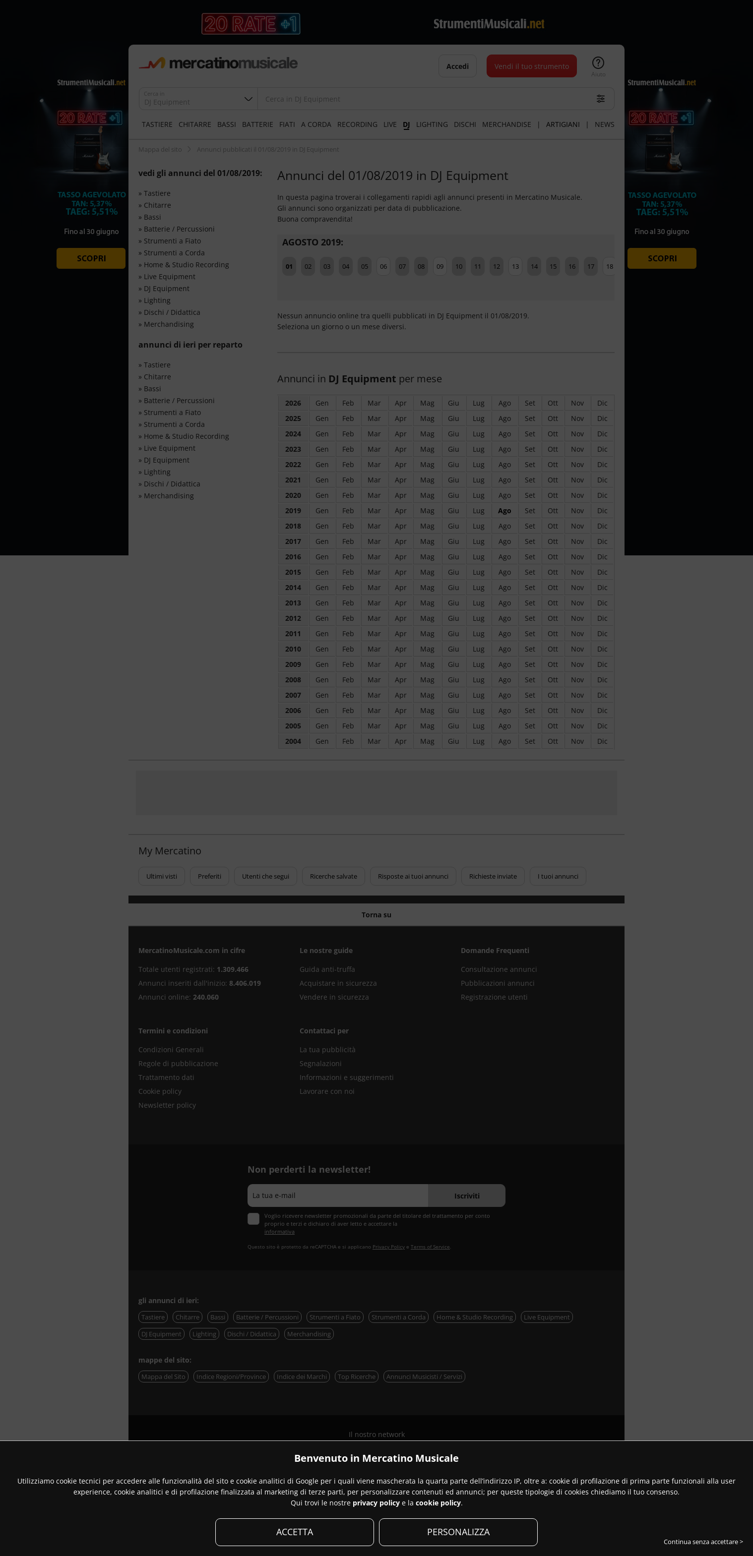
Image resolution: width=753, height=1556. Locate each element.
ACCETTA (294, 1532)
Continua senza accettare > (703, 1541)
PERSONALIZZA (458, 1532)
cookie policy (438, 1502)
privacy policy (376, 1502)
